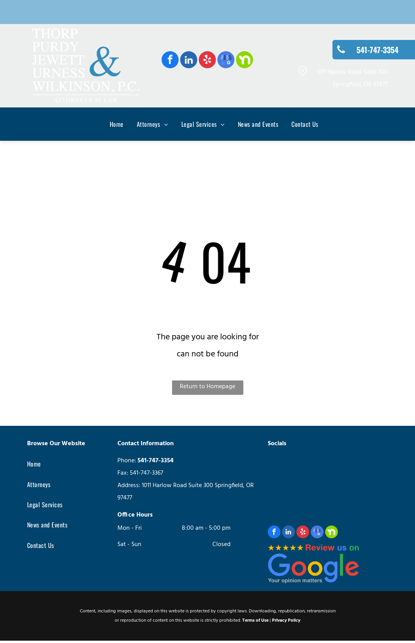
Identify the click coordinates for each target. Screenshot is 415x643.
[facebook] (170, 60)
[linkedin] (188, 60)
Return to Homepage (207, 387)
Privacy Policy (286, 620)
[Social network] (244, 60)
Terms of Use (255, 620)
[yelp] (207, 60)
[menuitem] (110, 124)
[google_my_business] (225, 60)
